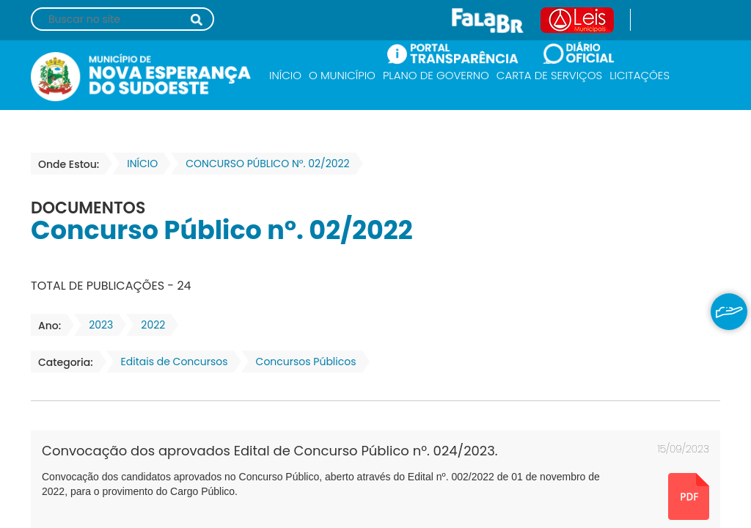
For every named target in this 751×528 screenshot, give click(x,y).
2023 (96, 325)
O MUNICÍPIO (342, 75)
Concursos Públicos (301, 362)
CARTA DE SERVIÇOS (549, 75)
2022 (148, 325)
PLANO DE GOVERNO (436, 75)
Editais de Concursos (170, 362)
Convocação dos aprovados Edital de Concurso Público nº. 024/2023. (270, 450)
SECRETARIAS (307, 115)
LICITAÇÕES (639, 75)
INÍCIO (285, 75)
